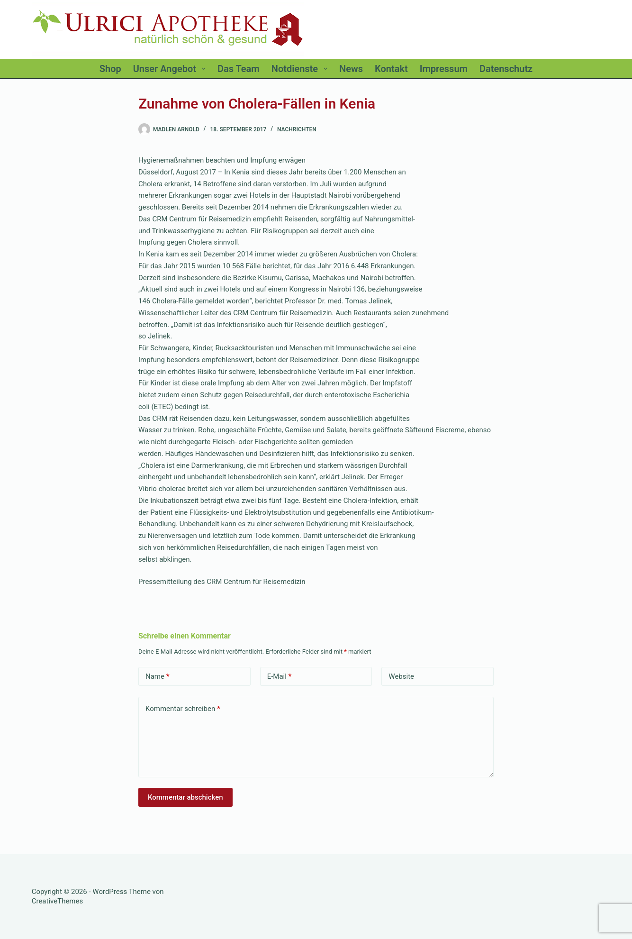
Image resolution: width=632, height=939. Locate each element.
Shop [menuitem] (110, 68)
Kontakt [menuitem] (391, 68)
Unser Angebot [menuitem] (171, 68)
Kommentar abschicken (185, 797)
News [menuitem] (351, 68)
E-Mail (279, 677)
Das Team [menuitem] (238, 68)
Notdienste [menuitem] (301, 68)
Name (157, 677)
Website (401, 676)
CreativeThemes (57, 901)
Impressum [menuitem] (444, 68)
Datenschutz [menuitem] (506, 68)
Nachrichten (296, 129)
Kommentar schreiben (182, 709)
